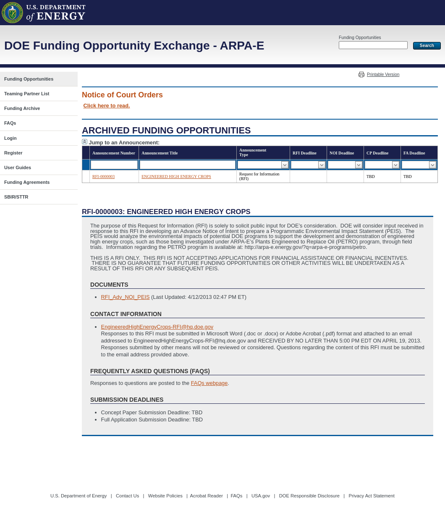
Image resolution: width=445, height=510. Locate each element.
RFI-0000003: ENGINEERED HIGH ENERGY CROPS (166, 212)
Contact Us (127, 495)
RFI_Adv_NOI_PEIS (125, 297)
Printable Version (383, 74)
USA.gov (260, 495)
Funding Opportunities (360, 37)
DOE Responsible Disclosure (309, 495)
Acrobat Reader (206, 495)
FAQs (236, 495)
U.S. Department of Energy (78, 495)
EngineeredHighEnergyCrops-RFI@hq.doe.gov (157, 327)
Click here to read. (107, 105)
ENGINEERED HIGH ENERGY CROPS (176, 176)
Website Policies (165, 495)
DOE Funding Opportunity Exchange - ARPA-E (134, 45)
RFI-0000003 (103, 176)
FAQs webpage (209, 383)
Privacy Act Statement (371, 495)
